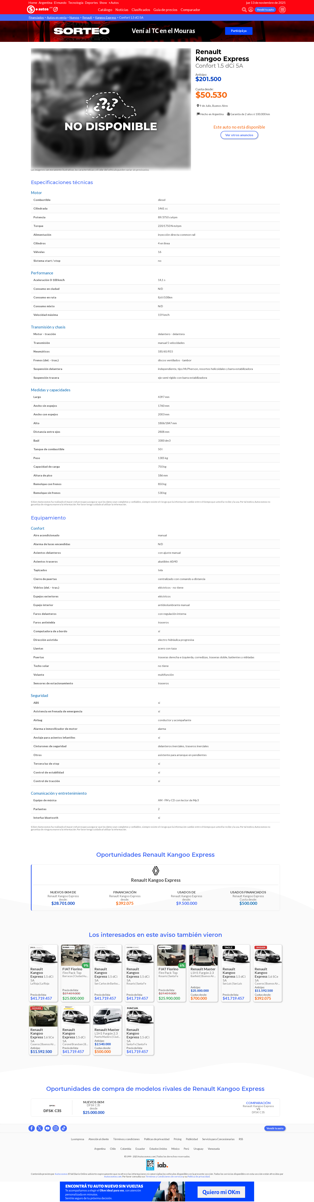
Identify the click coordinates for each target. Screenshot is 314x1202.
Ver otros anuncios (239, 135)
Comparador (190, 10)
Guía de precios (165, 10)
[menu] (282, 9)
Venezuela (214, 1148)
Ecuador (140, 1148)
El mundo (60, 2)
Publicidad (192, 1139)
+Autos (114, 2)
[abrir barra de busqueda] (244, 9)
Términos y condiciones (126, 1139)
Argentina (45, 2)
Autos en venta (56, 17)
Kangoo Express (105, 17)
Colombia (125, 1148)
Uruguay (198, 1148)
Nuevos (74, 17)
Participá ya (239, 30)
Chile (113, 1148)
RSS (241, 1139)
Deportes (91, 2)
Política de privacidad (199, 1176)
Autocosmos (61, 1174)
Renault (87, 17)
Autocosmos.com (113, 1176)
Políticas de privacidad (156, 1139)
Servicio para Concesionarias (218, 1139)
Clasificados (141, 10)
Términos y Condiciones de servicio (164, 1176)
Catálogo (105, 10)
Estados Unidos (158, 1148)
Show (103, 2)
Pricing (177, 1139)
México (175, 1148)
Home (32, 2)
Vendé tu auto (265, 9)
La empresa (77, 1139)
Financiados (36, 17)
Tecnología (75, 2)
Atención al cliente (99, 1139)
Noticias (121, 10)
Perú (186, 1148)
